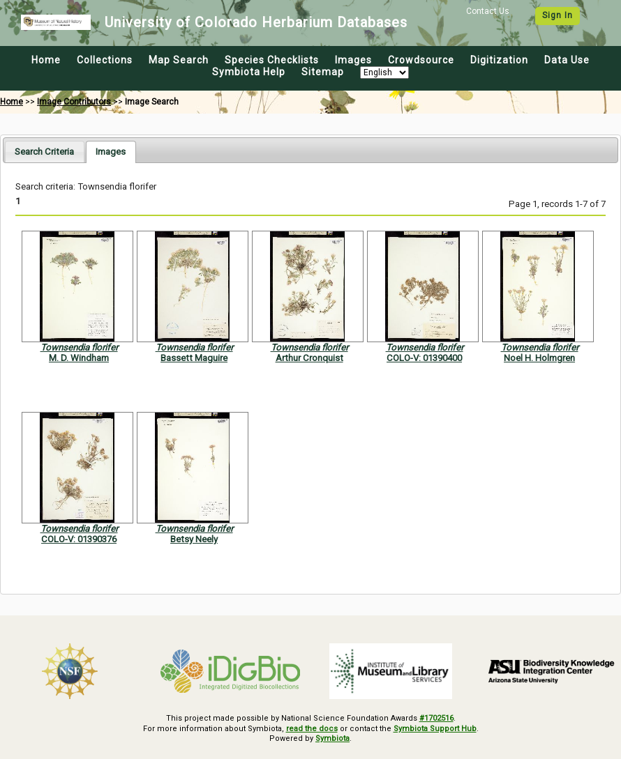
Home (46, 60)
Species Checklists (272, 60)
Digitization (499, 60)
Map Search (179, 60)
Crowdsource (421, 60)
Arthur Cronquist (309, 358)
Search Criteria (44, 151)
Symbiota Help (248, 71)
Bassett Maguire (193, 358)
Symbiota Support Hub (435, 728)
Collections (105, 60)
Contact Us (487, 11)
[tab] (44, 151)
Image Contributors (74, 102)
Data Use (567, 60)
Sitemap (322, 71)
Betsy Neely (194, 539)
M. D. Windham (79, 358)
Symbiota (332, 738)
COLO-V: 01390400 (424, 358)
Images (353, 60)
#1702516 (436, 718)
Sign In (557, 15)
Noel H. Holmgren (539, 358)
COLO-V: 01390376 (79, 539)
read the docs (312, 728)
